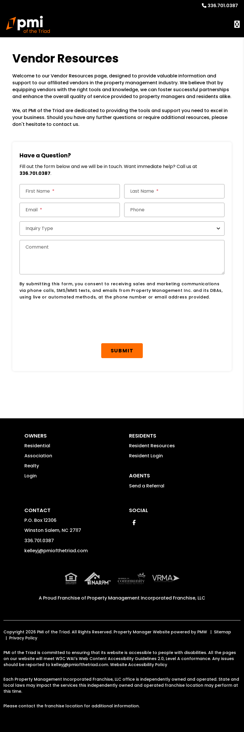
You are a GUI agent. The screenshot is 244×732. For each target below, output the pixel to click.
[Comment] (122, 257)
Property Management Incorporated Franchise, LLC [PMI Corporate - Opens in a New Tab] (146, 598)
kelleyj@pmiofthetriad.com (56, 550)
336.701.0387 (223, 5)
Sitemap (222, 632)
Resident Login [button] (146, 455)
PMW (202, 632)
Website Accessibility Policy (138, 664)
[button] (134, 523)
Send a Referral (146, 486)
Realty (31, 465)
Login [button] (30, 476)
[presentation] (63, 319)
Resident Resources (152, 445)
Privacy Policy (23, 638)
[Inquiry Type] (122, 228)
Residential (37, 445)
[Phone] (174, 210)
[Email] (69, 210)
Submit (122, 350)
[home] (28, 24)
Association (38, 455)
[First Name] (69, 191)
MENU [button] (237, 24)
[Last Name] (174, 191)
